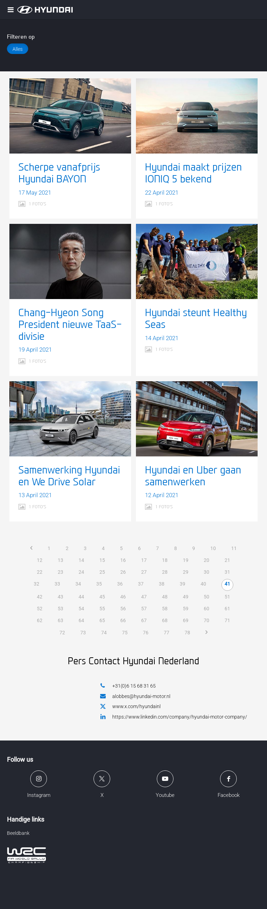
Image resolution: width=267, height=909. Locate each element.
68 (165, 620)
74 (104, 632)
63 (60, 620)
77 (166, 632)
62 (39, 620)
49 (185, 597)
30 (206, 572)
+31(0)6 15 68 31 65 (128, 686)
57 (144, 608)
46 (123, 597)
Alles (18, 49)
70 (206, 620)
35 (99, 584)
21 (227, 560)
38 (161, 584)
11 (234, 548)
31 (227, 572)
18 (165, 560)
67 (144, 620)
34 (78, 584)
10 (213, 548)
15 (102, 560)
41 (227, 584)
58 (165, 608)
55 (102, 608)
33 (57, 584)
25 (102, 572)
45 (102, 597)
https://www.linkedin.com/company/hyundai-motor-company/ (173, 717)
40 (203, 584)
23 (60, 572)
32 (36, 584)
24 (81, 572)
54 (81, 608)
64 (81, 620)
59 (185, 608)
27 (144, 572)
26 (123, 572)
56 (123, 608)
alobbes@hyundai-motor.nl (135, 696)
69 (185, 620)
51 (227, 597)
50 (206, 597)
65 (102, 620)
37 (141, 584)
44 (81, 597)
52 (39, 608)
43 (60, 597)
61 (227, 608)
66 (123, 620)
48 (165, 597)
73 (83, 632)
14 (81, 560)
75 (125, 632)
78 (187, 632)
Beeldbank (18, 833)
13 (60, 560)
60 (206, 608)
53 (60, 608)
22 (39, 572)
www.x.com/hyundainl (130, 706)
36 (120, 584)
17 (144, 560)
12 (39, 560)
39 (182, 584)
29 (185, 572)
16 (123, 560)
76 (145, 632)
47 (144, 597)
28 (165, 572)
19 (185, 560)
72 (62, 632)
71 (227, 620)
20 (206, 560)
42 (39, 597)
